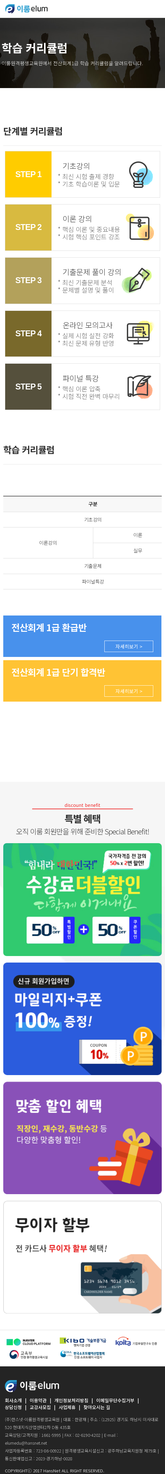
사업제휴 (67, 1407)
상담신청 (13, 1407)
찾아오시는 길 (96, 1407)
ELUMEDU (26, 9)
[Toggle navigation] (156, 8)
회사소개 (13, 1400)
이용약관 (38, 1400)
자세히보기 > (128, 646)
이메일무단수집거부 (115, 1400)
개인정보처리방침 (71, 1400)
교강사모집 (40, 1407)
